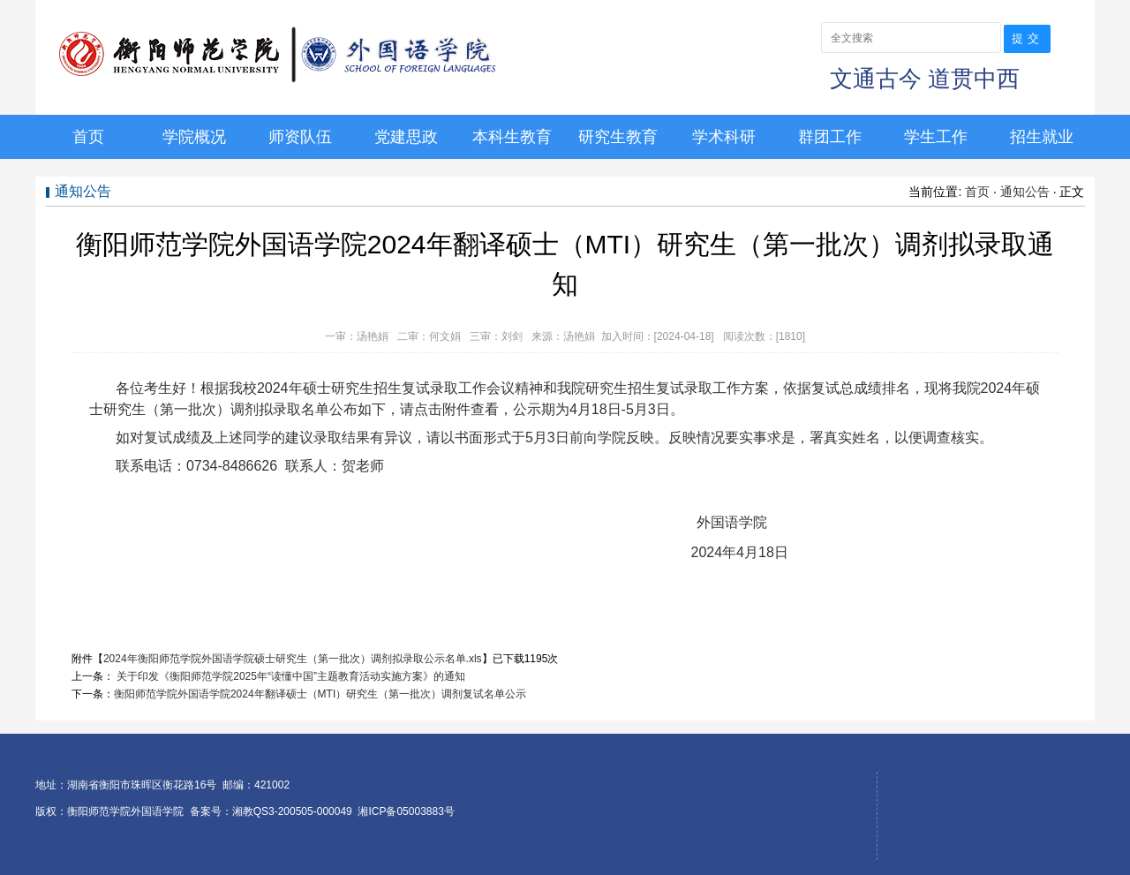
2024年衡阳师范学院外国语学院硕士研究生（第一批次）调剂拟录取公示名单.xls (292, 658)
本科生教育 (512, 137)
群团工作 (830, 137)
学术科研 (724, 137)
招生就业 (1042, 137)
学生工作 (936, 137)
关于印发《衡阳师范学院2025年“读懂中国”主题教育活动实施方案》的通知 (289, 676)
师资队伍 (300, 137)
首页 (88, 137)
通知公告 (1025, 192)
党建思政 (406, 137)
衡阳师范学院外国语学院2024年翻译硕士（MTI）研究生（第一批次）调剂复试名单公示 (320, 694)
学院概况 (194, 137)
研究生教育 (618, 137)
